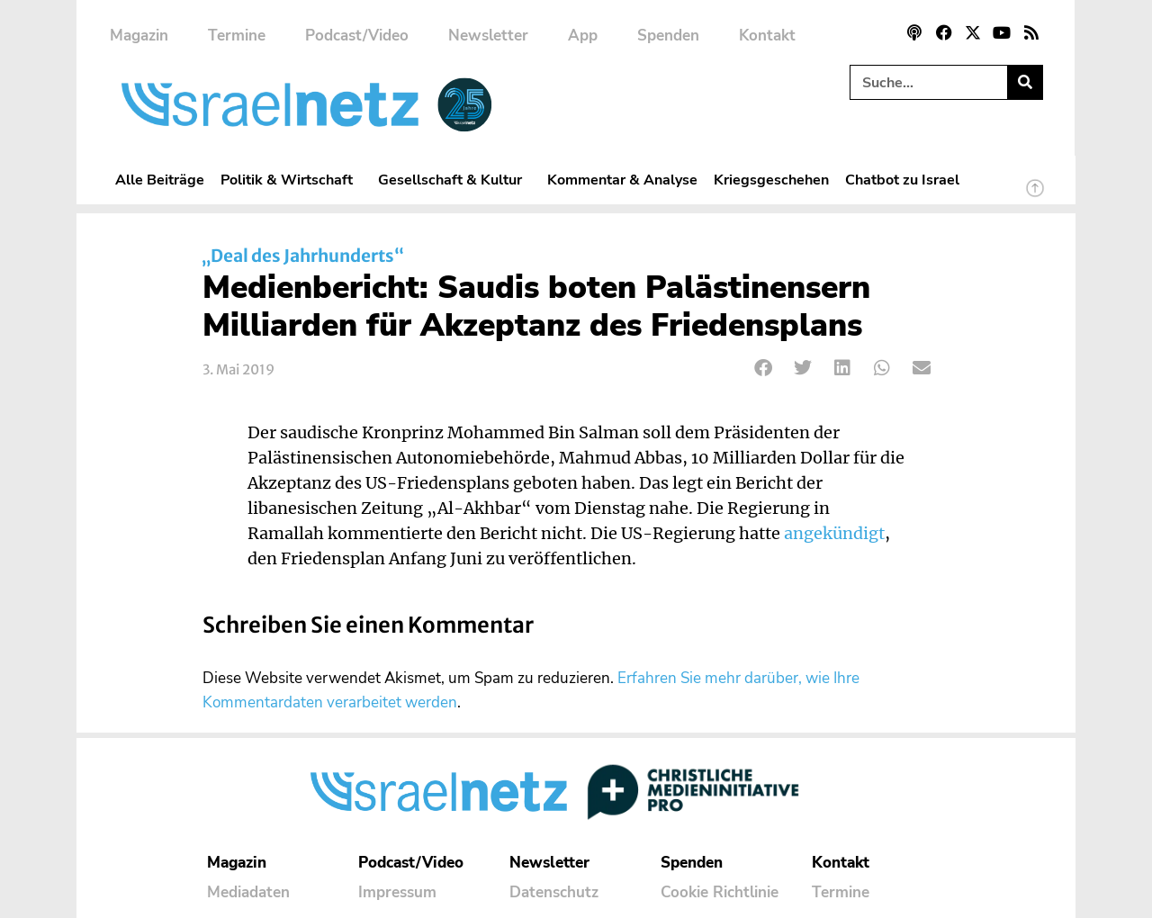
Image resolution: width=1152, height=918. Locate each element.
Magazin (139, 35)
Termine (237, 35)
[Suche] (1024, 82)
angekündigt (834, 534)
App (583, 35)
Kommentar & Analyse (622, 179)
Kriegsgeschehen (771, 179)
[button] (763, 368)
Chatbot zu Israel (902, 179)
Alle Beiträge (159, 179)
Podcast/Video (357, 35)
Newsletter (488, 35)
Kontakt (767, 35)
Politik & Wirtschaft (291, 179)
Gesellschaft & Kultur (454, 179)
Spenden (668, 35)
